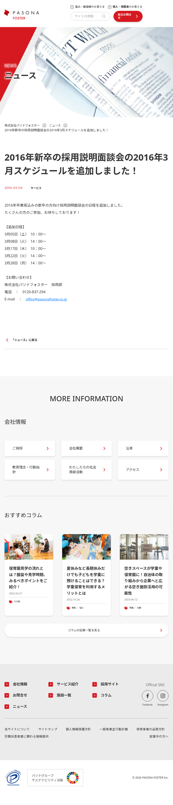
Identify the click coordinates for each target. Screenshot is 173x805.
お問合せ (20, 704)
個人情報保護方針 (78, 739)
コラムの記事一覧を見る (84, 638)
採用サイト (110, 693)
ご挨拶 (19, 450)
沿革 (130, 450)
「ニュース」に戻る (25, 340)
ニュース (58, 125)
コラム (106, 704)
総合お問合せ (124, 16)
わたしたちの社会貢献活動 (83, 473)
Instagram (162, 713)
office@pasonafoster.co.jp (47, 299)
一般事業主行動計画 (114, 739)
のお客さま (90, 6)
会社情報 (20, 693)
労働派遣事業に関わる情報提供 (27, 746)
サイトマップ (47, 739)
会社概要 (77, 450)
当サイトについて (17, 739)
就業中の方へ (159, 746)
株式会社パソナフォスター (23, 125)
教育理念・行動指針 (26, 473)
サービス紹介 (68, 693)
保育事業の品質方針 (151, 739)
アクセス (134, 473)
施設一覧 (64, 704)
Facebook (148, 713)
